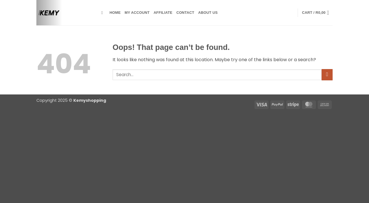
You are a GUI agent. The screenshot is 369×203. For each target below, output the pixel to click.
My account (137, 12)
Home (114, 12)
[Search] (103, 12)
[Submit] (327, 74)
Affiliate (162, 12)
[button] (317, 12)
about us (208, 12)
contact (185, 12)
